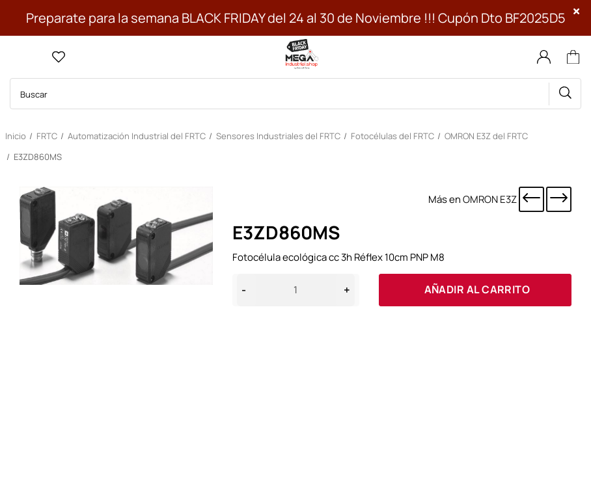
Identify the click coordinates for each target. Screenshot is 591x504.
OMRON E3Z (490, 199)
